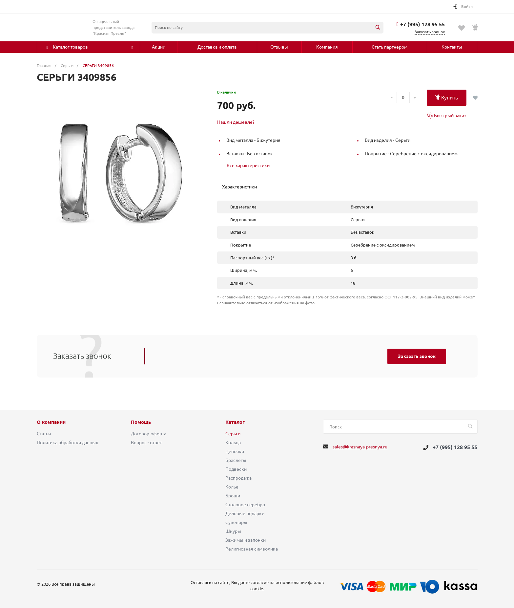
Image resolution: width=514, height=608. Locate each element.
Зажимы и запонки (245, 540)
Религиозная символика (251, 549)
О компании (51, 422)
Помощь (141, 422)
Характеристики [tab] (239, 186)
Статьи (44, 433)
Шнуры (233, 531)
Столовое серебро (245, 504)
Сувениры (236, 522)
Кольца (233, 442)
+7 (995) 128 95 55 (422, 24)
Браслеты (235, 460)
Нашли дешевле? (236, 122)
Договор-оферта (148, 433)
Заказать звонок (417, 356)
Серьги (232, 433)
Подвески (236, 469)
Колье (231, 486)
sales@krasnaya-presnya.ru (360, 446)
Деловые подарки (244, 513)
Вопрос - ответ (146, 442)
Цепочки (234, 451)
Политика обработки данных (67, 442)
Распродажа (238, 478)
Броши (232, 495)
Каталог (235, 422)
